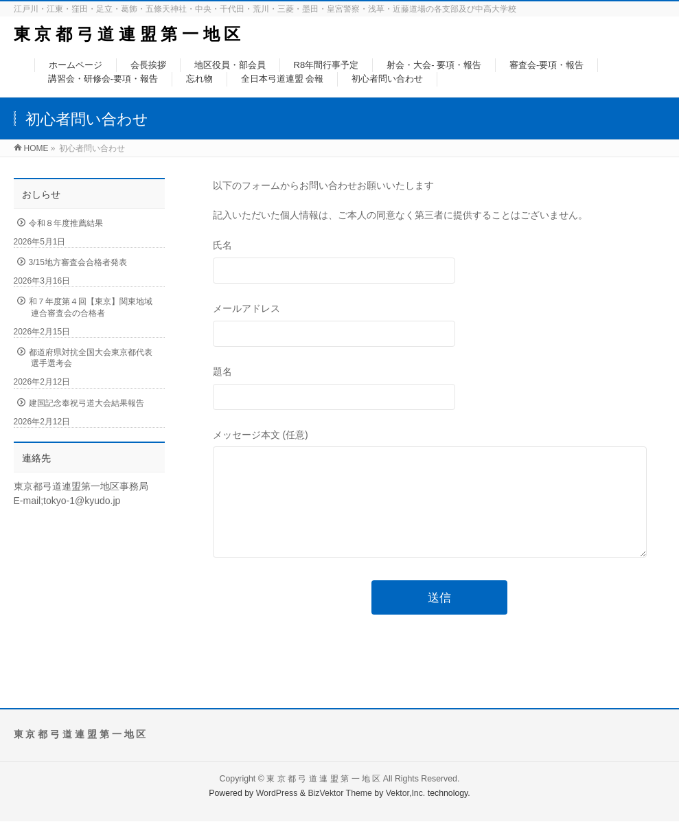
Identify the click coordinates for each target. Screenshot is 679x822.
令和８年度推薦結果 (66, 223)
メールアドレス (439, 326)
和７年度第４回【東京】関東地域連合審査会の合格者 (90, 307)
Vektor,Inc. (406, 794)
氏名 (439, 263)
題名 (439, 389)
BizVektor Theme (340, 794)
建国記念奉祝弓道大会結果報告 (86, 403)
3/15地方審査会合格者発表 (78, 262)
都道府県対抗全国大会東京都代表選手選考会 (90, 357)
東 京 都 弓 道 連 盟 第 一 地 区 (127, 34)
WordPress (277, 794)
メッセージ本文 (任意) (439, 508)
